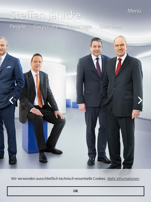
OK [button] (75, 191)
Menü (134, 11)
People (18, 26)
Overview (110, 26)
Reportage (78, 26)
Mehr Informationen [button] (123, 178)
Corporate (46, 26)
